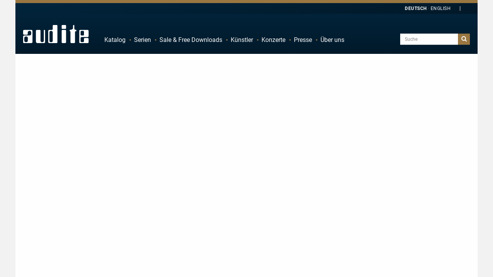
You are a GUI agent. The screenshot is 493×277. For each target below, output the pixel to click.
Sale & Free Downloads (190, 39)
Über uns (332, 39)
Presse (303, 39)
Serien (142, 39)
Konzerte (273, 39)
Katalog (115, 39)
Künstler (242, 39)
